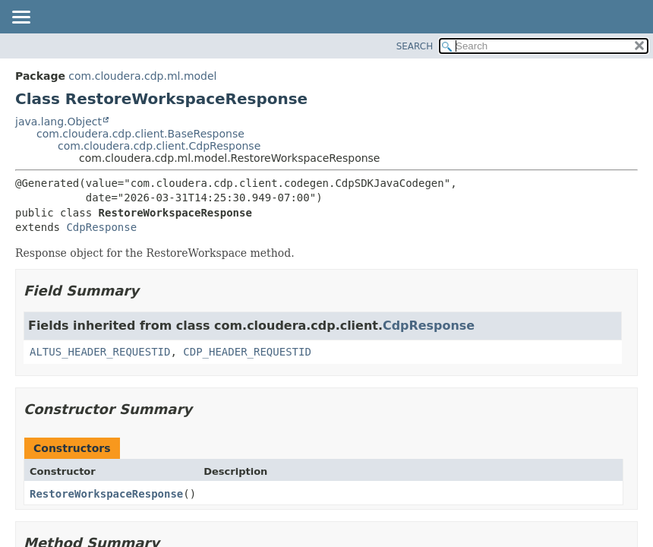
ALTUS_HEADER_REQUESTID (100, 352)
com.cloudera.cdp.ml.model (142, 76)
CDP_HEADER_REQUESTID (247, 352)
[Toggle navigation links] (20, 18)
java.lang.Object (58, 121)
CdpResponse (101, 227)
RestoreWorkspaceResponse (106, 494)
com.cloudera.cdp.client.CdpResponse (159, 146)
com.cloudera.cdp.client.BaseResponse (140, 134)
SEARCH (415, 46)
